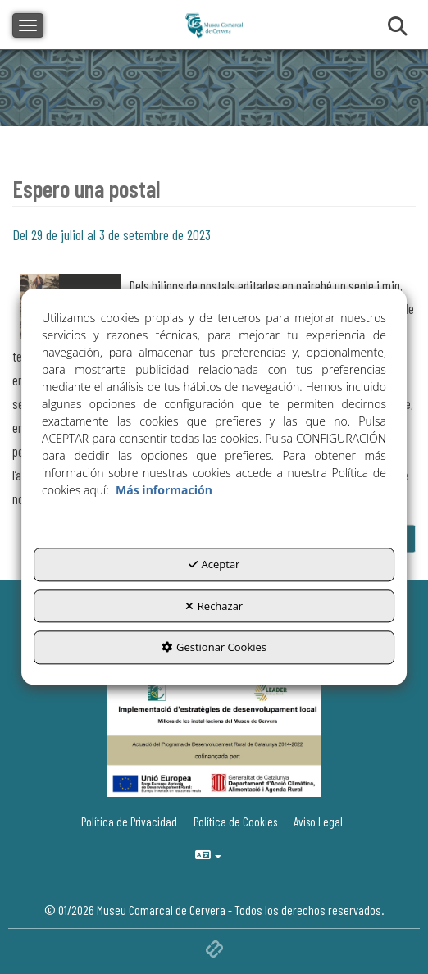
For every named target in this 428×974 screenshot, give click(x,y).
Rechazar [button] (214, 606)
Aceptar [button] (214, 565)
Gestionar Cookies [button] (214, 647)
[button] (320, 822)
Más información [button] (164, 490)
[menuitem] (320, 822)
